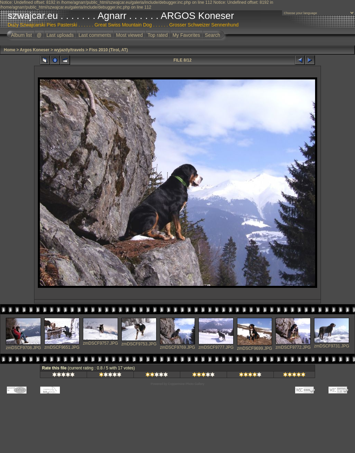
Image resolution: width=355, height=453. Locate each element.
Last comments (94, 35)
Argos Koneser (35, 49)
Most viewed (129, 35)
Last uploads (60, 35)
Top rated (158, 35)
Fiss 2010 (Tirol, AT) (108, 49)
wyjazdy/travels (69, 49)
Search (212, 35)
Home (9, 49)
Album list (21, 35)
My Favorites (186, 35)
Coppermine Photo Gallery (186, 384)
